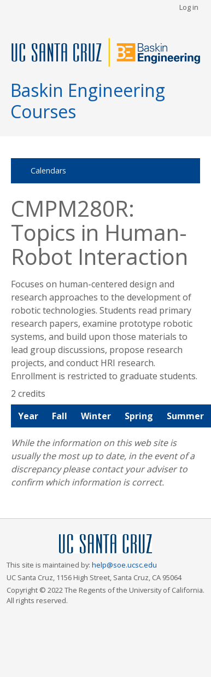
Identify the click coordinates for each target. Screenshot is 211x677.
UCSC (105, 544)
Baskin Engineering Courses (87, 100)
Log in (188, 7)
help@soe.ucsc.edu (124, 565)
